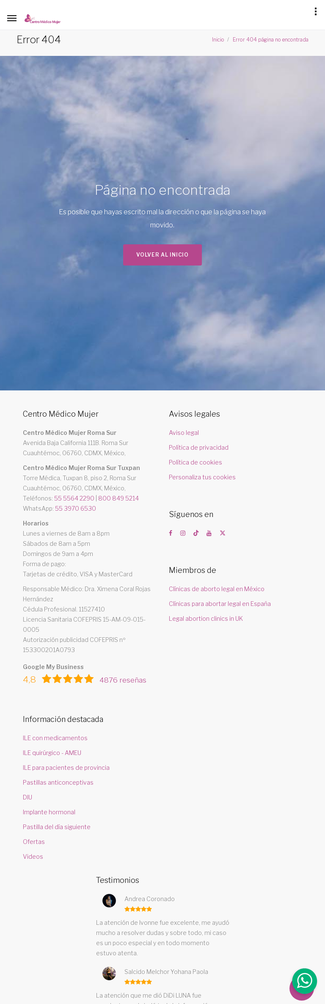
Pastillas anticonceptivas (58, 782)
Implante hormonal (49, 812)
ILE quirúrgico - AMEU (52, 752)
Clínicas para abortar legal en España (220, 603)
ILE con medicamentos (55, 737)
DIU (27, 797)
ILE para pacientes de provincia (66, 767)
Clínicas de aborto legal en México (216, 588)
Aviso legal (184, 432)
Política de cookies (195, 462)
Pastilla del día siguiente (57, 826)
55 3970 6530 (75, 508)
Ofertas (34, 841)
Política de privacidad (199, 447)
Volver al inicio (162, 255)
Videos (33, 856)
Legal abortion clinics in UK (206, 618)
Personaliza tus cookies (202, 477)
